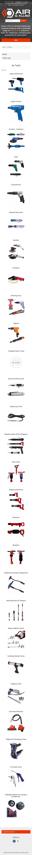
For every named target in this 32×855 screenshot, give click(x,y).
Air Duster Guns (16, 767)
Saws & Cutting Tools (16, 379)
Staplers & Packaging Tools (16, 739)
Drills (16, 157)
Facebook (14, 841)
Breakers (16, 545)
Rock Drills (16, 462)
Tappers (16, 323)
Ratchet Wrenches (16, 212)
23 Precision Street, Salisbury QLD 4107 (16, 3)
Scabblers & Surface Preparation (16, 573)
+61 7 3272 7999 (8, 2)
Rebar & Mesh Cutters (16, 628)
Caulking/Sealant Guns (16, 656)
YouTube (17, 841)
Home (4, 47)
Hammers (16, 517)
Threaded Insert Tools (16, 351)
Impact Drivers (16, 101)
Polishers (16, 268)
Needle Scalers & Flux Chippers (16, 434)
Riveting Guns (16, 296)
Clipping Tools (16, 684)
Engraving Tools (16, 406)
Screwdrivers (16, 185)
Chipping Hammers (16, 490)
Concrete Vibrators (16, 711)
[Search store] (12, 20)
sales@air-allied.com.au (21, 2)
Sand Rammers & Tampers (16, 601)
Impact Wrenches (16, 74)
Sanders (16, 240)
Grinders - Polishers (16, 129)
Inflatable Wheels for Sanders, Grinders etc (16, 796)
